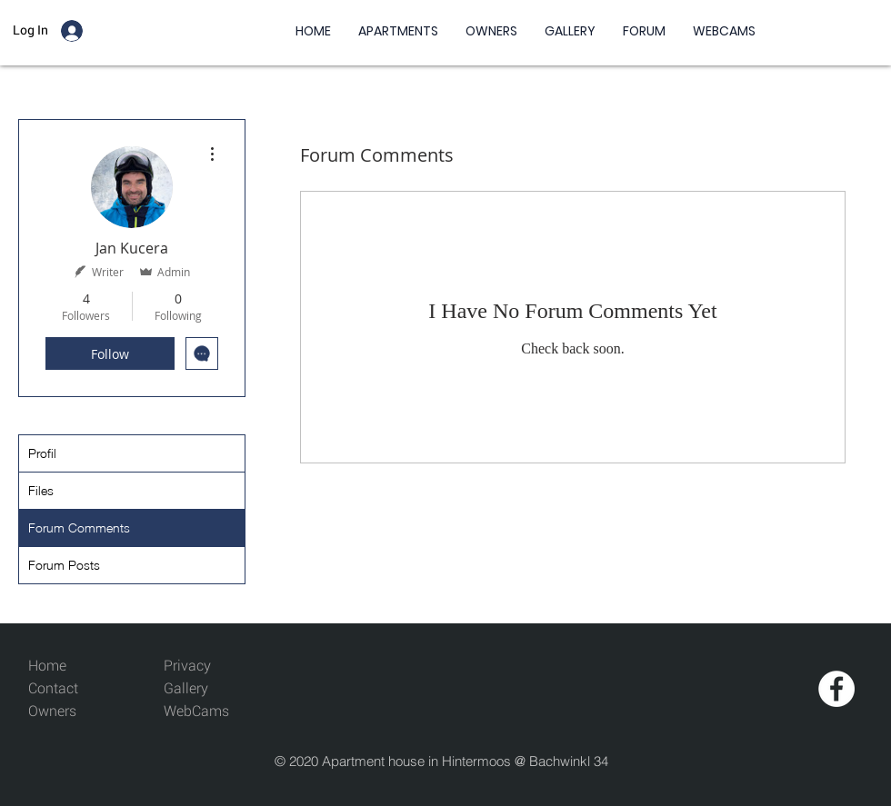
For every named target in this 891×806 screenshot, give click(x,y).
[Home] (69, 666)
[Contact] (69, 689)
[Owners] (69, 712)
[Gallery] (205, 689)
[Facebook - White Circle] (836, 689)
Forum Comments (79, 527)
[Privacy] (187, 666)
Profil (42, 453)
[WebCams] (205, 712)
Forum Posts (64, 564)
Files (41, 490)
